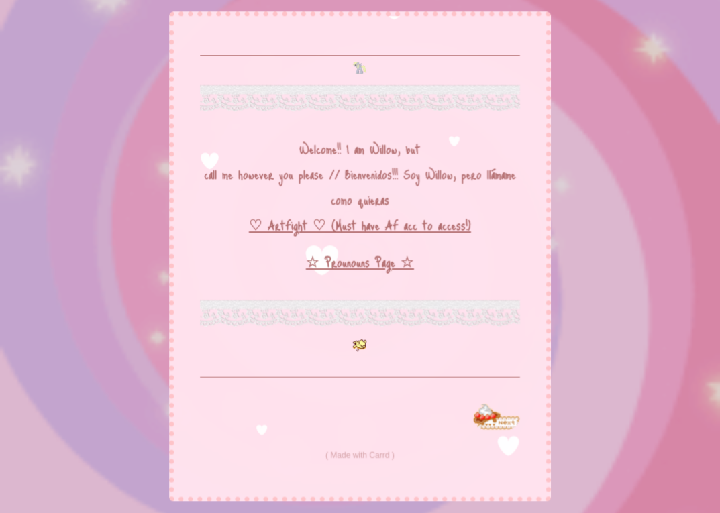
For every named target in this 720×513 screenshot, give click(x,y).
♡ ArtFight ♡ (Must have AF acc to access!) (360, 225)
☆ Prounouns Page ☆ (359, 262)
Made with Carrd (360, 454)
